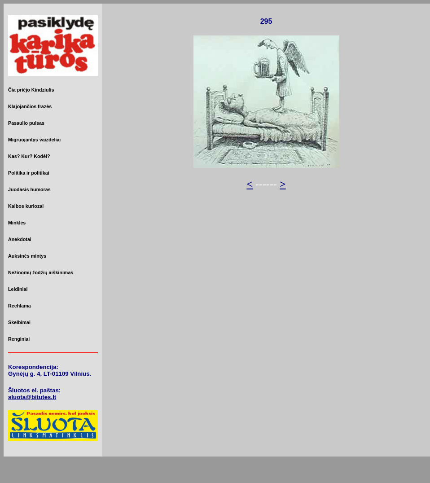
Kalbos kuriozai (26, 206)
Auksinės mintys (27, 256)
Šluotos (19, 390)
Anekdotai (19, 239)
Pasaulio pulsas (26, 123)
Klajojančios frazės (30, 106)
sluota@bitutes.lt (32, 397)
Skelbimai (19, 322)
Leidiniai (17, 289)
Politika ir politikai (28, 173)
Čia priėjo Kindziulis (31, 89)
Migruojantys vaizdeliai (34, 139)
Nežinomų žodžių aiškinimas (40, 272)
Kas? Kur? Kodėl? (29, 156)
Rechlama (19, 305)
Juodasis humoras (29, 189)
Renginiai (19, 339)
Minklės (17, 222)
